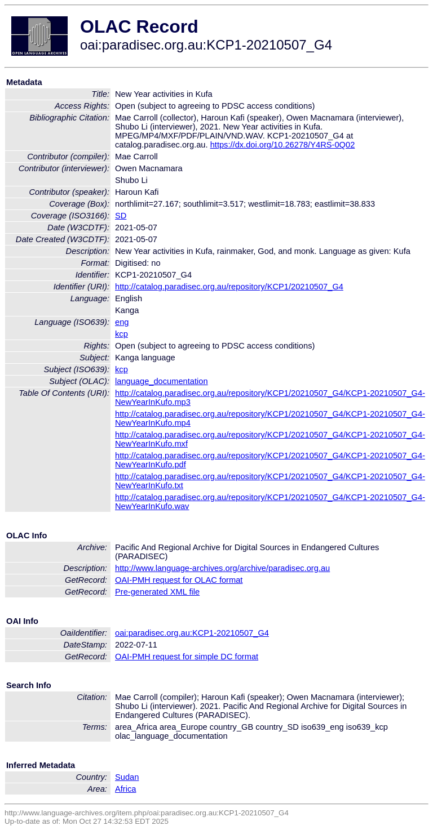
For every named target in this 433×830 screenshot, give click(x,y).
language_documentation (161, 381)
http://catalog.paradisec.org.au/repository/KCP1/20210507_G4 (229, 286)
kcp (121, 333)
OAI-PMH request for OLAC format (178, 579)
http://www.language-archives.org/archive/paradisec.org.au (222, 568)
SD (120, 215)
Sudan (127, 777)
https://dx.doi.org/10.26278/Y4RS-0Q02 (282, 144)
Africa (125, 788)
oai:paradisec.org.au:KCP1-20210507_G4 (192, 632)
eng (122, 322)
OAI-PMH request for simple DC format (186, 656)
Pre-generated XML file (157, 591)
